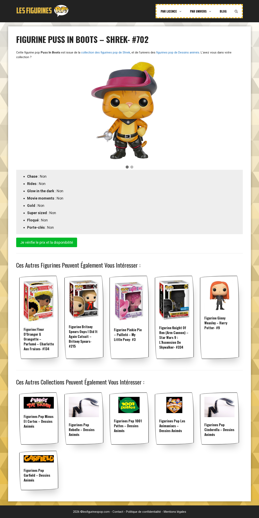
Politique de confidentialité (143, 512)
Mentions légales (175, 512)
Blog (223, 11)
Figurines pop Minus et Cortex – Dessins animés (38, 421)
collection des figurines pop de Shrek (105, 52)
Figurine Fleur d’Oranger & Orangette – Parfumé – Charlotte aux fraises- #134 (39, 339)
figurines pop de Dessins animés (177, 52)
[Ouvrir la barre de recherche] (236, 11)
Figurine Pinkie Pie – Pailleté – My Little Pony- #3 (128, 334)
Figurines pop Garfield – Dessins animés (37, 475)
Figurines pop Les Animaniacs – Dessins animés (172, 425)
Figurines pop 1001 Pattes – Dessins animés (128, 425)
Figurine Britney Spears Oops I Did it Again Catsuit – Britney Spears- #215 (83, 336)
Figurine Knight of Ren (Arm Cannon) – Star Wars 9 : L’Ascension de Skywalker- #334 (173, 337)
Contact (118, 512)
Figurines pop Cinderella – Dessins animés (219, 429)
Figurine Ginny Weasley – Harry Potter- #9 (215, 322)
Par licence (173, 11)
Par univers (203, 11)
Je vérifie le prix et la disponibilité (46, 242)
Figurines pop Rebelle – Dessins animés (81, 429)
